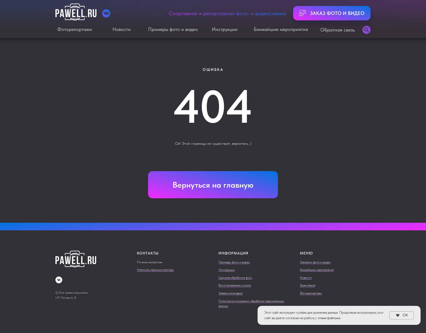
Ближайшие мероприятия (281, 29)
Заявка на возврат (230, 293)
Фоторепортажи (74, 29)
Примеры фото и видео (173, 29)
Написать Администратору (155, 270)
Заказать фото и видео (315, 262)
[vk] (58, 280)
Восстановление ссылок (234, 285)
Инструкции (224, 29)
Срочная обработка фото (235, 277)
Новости (121, 29)
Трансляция (307, 285)
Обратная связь (337, 30)
